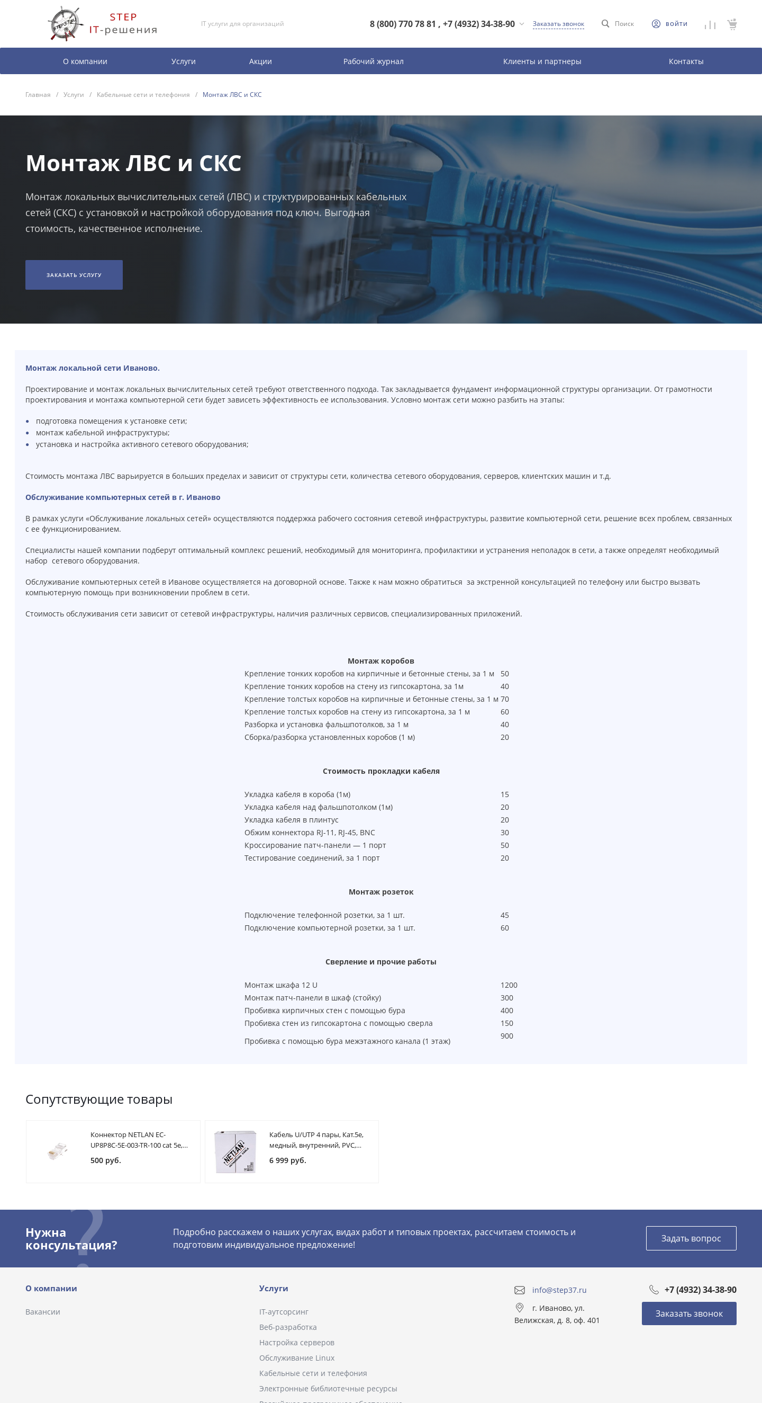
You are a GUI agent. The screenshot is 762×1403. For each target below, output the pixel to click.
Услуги (273, 1288)
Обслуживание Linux (296, 1358)
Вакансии (42, 1312)
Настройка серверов (296, 1342)
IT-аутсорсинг (284, 1312)
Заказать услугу (74, 275)
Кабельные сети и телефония (313, 1373)
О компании (51, 1288)
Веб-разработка (288, 1327)
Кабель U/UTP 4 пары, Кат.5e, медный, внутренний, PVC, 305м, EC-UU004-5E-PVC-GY (316, 1145)
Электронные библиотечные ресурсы (328, 1388)
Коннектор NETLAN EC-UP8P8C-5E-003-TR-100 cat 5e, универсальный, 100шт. (136, 1145)
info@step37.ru (559, 1290)
